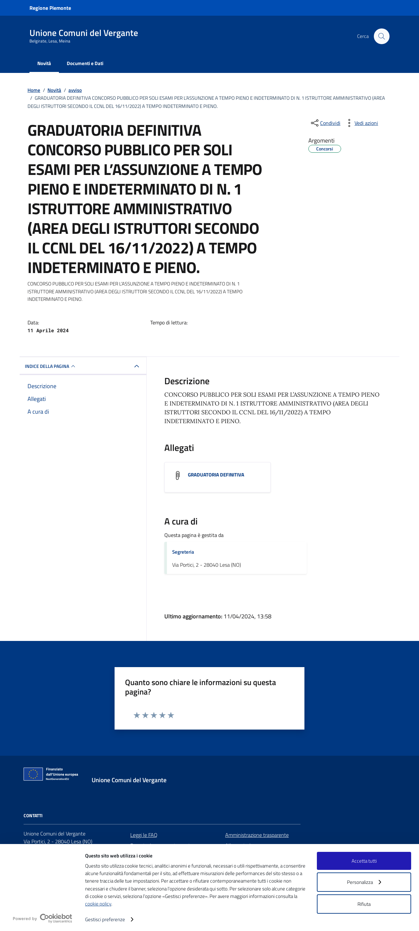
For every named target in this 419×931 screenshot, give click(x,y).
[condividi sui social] (325, 123)
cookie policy (98, 903)
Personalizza (364, 882)
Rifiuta (364, 904)
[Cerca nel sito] (382, 36)
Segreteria (183, 552)
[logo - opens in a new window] (42, 918)
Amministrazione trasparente (257, 835)
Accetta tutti (364, 861)
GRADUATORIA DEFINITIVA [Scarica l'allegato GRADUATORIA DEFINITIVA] (216, 474)
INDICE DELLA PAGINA (51, 366)
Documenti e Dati (85, 63)
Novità (44, 63)
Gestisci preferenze (109, 919)
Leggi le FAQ (143, 835)
